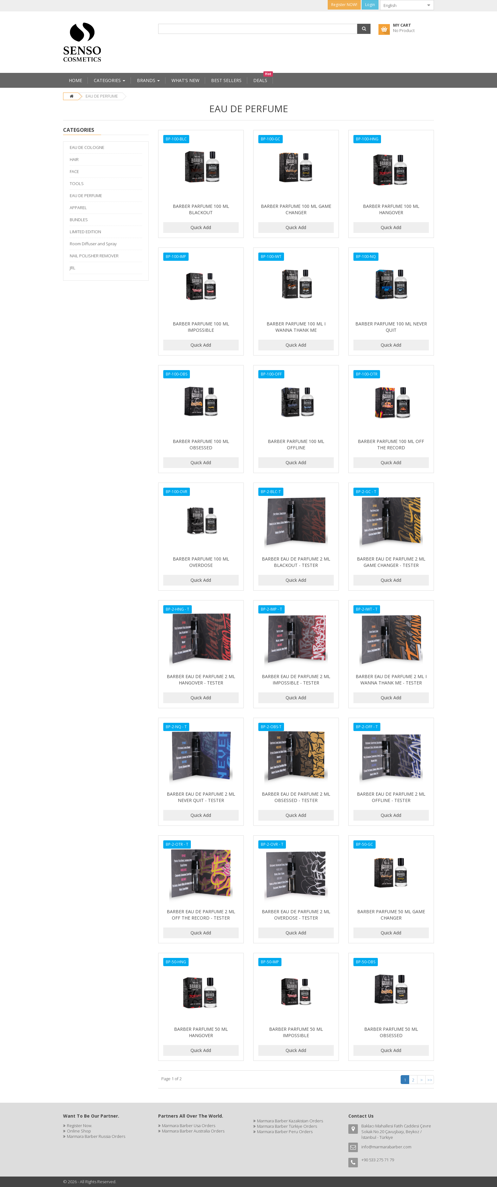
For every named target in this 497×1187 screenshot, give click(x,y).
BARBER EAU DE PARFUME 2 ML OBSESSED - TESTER (296, 797)
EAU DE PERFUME (102, 96)
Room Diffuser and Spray (93, 244)
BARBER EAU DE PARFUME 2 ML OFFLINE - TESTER (391, 797)
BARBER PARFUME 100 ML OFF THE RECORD (391, 444)
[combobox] (401, 5)
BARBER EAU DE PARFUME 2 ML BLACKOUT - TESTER (296, 562)
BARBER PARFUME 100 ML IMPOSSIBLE (201, 327)
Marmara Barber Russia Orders (96, 1136)
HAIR (74, 159)
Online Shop (79, 1131)
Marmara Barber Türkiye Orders (287, 1126)
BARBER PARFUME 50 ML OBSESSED (391, 1032)
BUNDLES (79, 219)
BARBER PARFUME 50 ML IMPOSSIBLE (296, 1032)
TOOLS (77, 183)
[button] (364, 29)
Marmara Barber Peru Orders (285, 1131)
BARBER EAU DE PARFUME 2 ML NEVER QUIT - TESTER (201, 797)
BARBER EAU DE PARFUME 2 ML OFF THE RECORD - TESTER (201, 914)
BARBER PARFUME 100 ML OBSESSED (201, 444)
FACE (74, 171)
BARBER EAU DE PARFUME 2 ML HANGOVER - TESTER (201, 679)
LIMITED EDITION (85, 231)
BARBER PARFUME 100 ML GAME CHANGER (296, 209)
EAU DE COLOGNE (87, 147)
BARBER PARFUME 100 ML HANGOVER (391, 209)
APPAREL (78, 207)
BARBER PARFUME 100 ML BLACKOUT (201, 209)
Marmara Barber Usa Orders (188, 1125)
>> (429, 1080)
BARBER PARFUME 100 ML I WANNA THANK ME (296, 327)
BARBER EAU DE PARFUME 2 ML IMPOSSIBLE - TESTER (296, 679)
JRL (72, 268)
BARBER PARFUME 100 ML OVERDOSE (201, 562)
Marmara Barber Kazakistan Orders (290, 1121)
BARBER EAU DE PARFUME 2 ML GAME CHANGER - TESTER (391, 562)
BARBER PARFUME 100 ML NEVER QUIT (391, 327)
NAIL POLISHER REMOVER (94, 256)
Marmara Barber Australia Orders (193, 1131)
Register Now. (79, 1125)
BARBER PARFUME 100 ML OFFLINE (296, 444)
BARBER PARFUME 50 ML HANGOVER (201, 1032)
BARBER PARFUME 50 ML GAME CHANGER (391, 914)
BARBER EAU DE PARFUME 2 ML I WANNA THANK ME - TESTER (391, 679)
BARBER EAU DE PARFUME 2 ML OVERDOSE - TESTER (296, 914)
